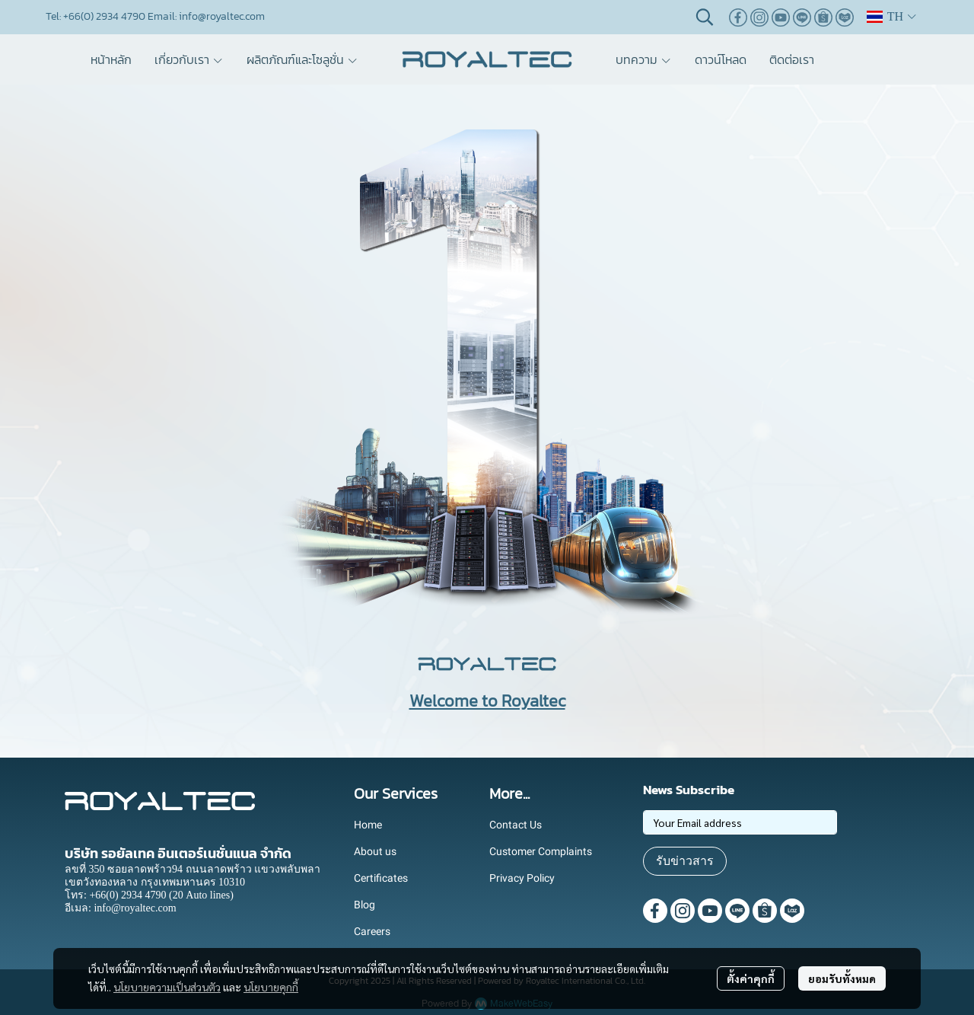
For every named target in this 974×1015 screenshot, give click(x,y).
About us (375, 851)
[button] (705, 17)
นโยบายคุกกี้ (271, 987)
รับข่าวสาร (685, 860)
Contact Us (515, 825)
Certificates (381, 878)
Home (368, 825)
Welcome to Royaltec (487, 700)
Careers (372, 931)
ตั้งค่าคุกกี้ (751, 978)
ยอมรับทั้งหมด (842, 978)
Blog (364, 904)
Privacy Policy (522, 878)
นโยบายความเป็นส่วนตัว (167, 987)
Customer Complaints (540, 851)
